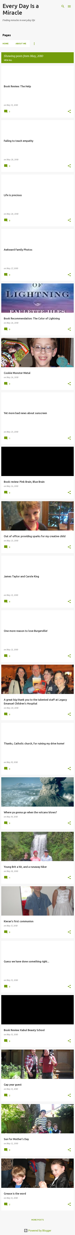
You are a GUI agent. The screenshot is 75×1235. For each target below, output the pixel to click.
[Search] (63, 6)
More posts (37, 1220)
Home (6, 44)
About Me (21, 44)
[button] (69, 111)
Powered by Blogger (37, 1230)
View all (8, 60)
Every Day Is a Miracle (21, 9)
